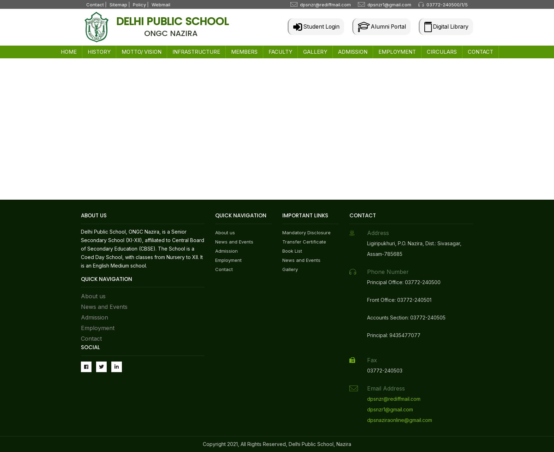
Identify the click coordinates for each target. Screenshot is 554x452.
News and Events (104, 306)
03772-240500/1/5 (447, 4)
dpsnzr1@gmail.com (389, 4)
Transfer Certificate (304, 242)
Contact (95, 4)
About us (93, 296)
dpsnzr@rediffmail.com (325, 4)
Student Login (312, 26)
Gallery (290, 269)
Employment (97, 327)
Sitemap (118, 4)
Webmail (161, 4)
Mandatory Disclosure (306, 232)
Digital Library (445, 26)
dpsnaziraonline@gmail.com (399, 420)
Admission (94, 317)
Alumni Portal (380, 26)
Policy (139, 4)
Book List (292, 251)
